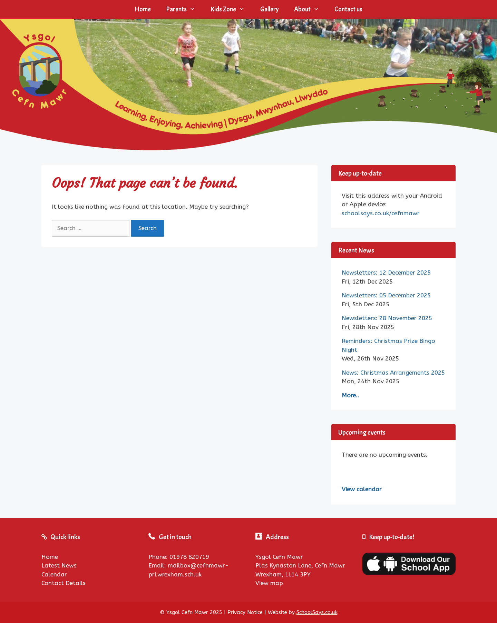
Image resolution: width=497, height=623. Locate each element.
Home (143, 9)
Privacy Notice (245, 612)
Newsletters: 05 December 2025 (386, 295)
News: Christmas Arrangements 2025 (393, 372)
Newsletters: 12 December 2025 (386, 272)
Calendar (54, 574)
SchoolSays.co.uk (317, 612)
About (310, 9)
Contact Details (63, 583)
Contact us (348, 9)
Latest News (59, 565)
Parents (184, 9)
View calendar (362, 489)
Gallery (269, 9)
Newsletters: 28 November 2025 (387, 318)
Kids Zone (231, 9)
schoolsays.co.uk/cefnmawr (381, 213)
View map (269, 583)
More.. (350, 395)
